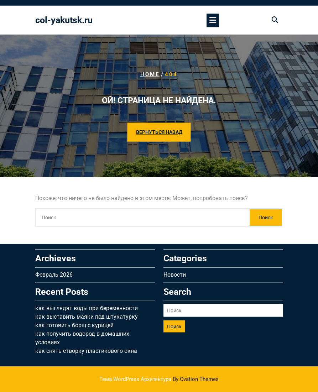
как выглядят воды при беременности (86, 305)
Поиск (266, 217)
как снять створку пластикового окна (86, 348)
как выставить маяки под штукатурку (86, 314)
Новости (174, 272)
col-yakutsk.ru (64, 21)
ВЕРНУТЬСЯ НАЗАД (159, 132)
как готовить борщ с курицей (74, 322)
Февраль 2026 (54, 272)
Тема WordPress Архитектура (159, 379)
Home (150, 74)
